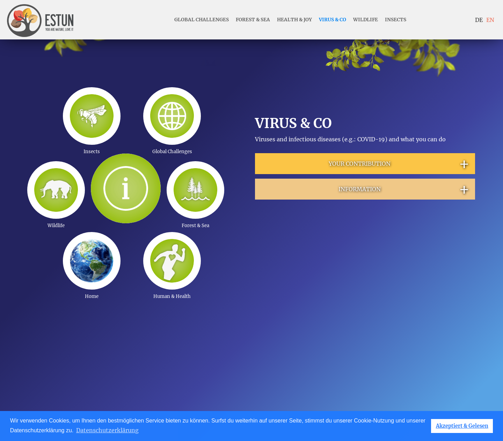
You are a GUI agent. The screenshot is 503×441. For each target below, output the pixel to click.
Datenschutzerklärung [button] (107, 430)
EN (490, 19)
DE (479, 19)
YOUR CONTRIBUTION (399, 163)
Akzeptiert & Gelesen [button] (462, 426)
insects (395, 20)
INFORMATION (404, 189)
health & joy (294, 20)
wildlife (365, 20)
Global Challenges (201, 20)
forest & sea (253, 20)
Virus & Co (332, 20)
